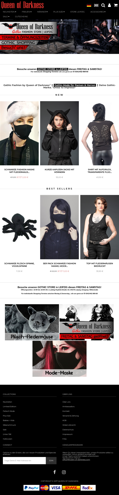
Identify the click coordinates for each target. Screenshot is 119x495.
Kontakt (66, 411)
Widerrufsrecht (69, 425)
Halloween (7, 439)
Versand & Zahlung (70, 416)
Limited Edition (9, 406)
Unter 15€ (7, 434)
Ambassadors (68, 406)
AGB (64, 420)
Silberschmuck (9, 425)
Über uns (66, 402)
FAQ (64, 439)
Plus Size (6, 416)
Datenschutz (68, 430)
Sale (4, 430)
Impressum (67, 434)
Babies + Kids (8, 420)
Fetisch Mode (9, 411)
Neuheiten (7, 402)
